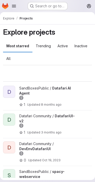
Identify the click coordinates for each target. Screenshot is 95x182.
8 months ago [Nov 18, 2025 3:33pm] (51, 104)
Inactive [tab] (80, 46)
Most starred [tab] (17, 46)
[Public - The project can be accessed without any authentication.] (21, 98)
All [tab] (8, 58)
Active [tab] (63, 46)
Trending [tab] (43, 46)
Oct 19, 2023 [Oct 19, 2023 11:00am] (51, 160)
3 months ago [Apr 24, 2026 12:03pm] (51, 132)
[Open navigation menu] (14, 6)
